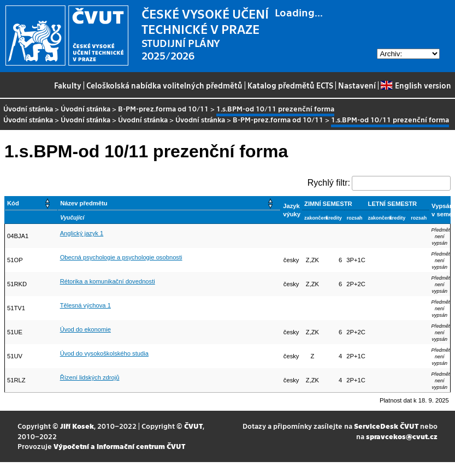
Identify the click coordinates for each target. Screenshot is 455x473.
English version (416, 85)
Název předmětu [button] (83, 203)
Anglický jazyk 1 (82, 233)
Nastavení (357, 85)
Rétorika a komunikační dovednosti (107, 281)
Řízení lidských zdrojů (90, 377)
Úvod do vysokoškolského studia (104, 353)
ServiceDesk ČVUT (386, 426)
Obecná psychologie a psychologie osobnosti (121, 257)
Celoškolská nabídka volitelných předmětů (164, 85)
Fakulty (67, 85)
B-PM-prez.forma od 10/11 (163, 108)
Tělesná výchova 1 (85, 305)
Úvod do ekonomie (85, 329)
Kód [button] (13, 203)
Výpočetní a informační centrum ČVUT (119, 446)
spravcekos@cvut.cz (402, 436)
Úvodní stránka (28, 108)
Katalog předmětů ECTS (290, 85)
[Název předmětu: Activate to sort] (169, 203)
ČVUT (193, 426)
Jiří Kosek (77, 426)
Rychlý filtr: (329, 182)
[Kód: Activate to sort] (31, 203)
